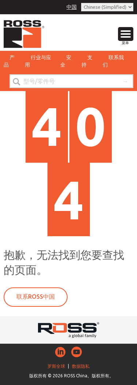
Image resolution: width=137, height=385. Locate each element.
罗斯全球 (56, 366)
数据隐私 (81, 366)
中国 (71, 7)
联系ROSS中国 (35, 296)
